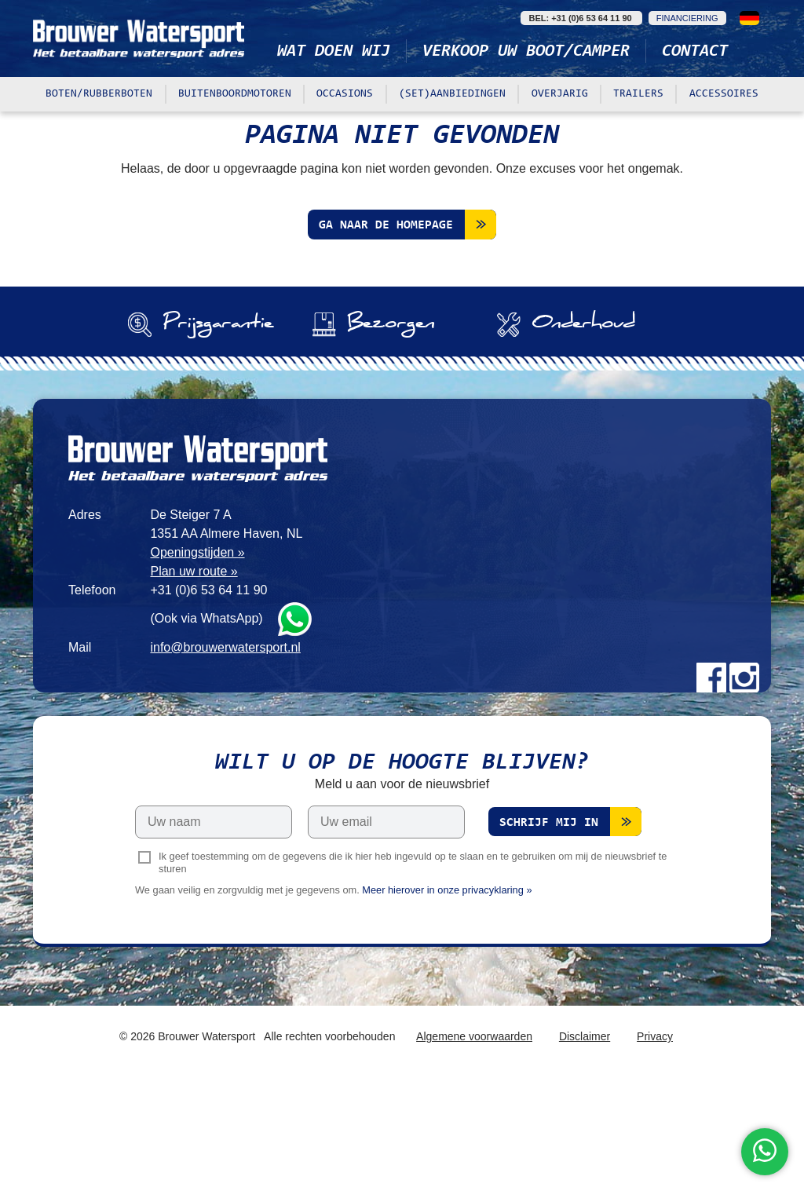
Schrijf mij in (548, 935)
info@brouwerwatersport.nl (225, 758)
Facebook (711, 789)
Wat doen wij (333, 51)
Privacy (655, 1148)
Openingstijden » (197, 663)
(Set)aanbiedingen (452, 94)
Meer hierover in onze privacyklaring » (447, 1002)
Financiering (687, 18)
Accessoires (723, 94)
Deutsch (749, 18)
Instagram (744, 789)
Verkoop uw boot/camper (526, 51)
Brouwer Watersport (139, 38)
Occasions (344, 94)
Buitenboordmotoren (234, 94)
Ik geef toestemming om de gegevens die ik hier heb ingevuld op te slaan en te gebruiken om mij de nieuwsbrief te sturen (413, 974)
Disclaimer (584, 1148)
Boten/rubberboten (99, 94)
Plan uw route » (193, 682)
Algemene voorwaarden (474, 1148)
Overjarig (560, 94)
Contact (695, 51)
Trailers (638, 94)
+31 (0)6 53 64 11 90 (208, 701)
